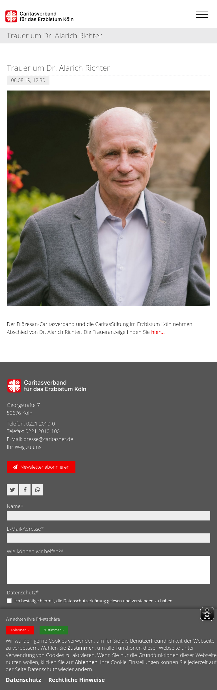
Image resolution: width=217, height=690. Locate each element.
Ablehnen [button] (18, 630)
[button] (12, 489)
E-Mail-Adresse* (25, 528)
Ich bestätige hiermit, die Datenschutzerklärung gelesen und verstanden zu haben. (93, 600)
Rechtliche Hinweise (76, 680)
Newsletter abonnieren (45, 467)
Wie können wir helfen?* (35, 551)
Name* (15, 506)
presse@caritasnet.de (48, 439)
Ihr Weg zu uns (24, 447)
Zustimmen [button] (52, 630)
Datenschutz (23, 680)
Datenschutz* (23, 592)
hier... (158, 332)
